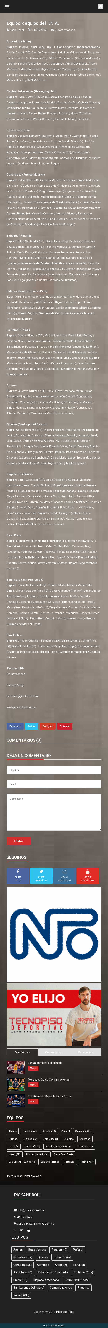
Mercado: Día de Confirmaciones (49, 1079)
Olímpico (69, 1138)
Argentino (85, 1138)
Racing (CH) (86, 1161)
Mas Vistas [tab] (22, 1052)
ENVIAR (19, 841)
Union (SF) (15, 1154)
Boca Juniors (29, 1131)
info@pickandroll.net (30, 1210)
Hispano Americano (37, 1154)
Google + (48, 726)
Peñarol (65, 1131)
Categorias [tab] (85, 1052)
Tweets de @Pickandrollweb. (24, 1175)
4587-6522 (23, 1217)
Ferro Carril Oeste (63, 1154)
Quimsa (13, 1138)
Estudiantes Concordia (58, 1146)
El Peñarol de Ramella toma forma (50, 1096)
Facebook (15, 726)
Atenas (13, 1131)
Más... (33, 1068)
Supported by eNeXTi (54, 1325)
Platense (69, 1161)
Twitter (32, 726)
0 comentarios (65, 29)
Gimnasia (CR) (83, 1131)
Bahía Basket (30, 1138)
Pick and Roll (65, 1312)
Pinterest (65, 726)
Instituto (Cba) (85, 1146)
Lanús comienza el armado (45, 1062)
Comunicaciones (50, 1161)
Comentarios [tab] (54, 1052)
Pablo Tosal (17, 29)
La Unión (14, 1146)
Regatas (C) (49, 1131)
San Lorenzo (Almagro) (22, 1161)
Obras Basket (50, 1138)
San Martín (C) (32, 1146)
